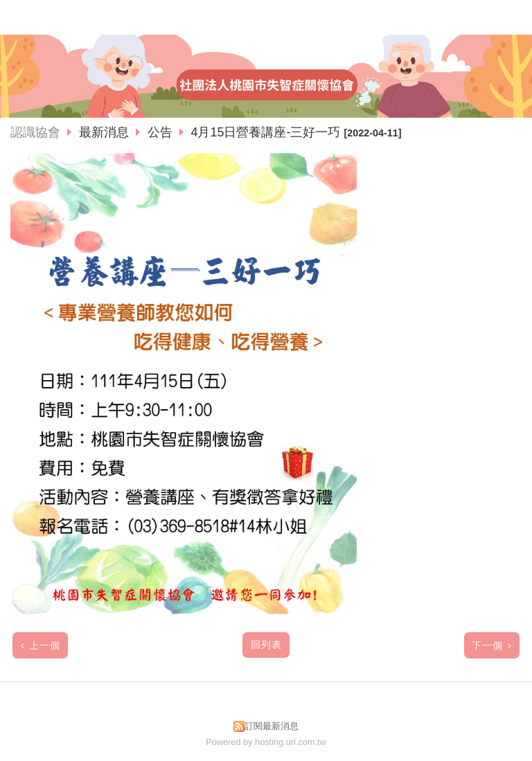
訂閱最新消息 (272, 726)
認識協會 (35, 132)
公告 (160, 132)
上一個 (44, 646)
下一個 (487, 646)
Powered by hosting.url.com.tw (266, 742)
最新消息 (105, 132)
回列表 (266, 645)
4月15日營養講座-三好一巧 (265, 132)
